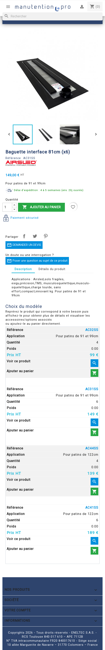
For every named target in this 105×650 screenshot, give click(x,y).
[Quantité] (7, 207)
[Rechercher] (52, 16)
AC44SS (91, 448)
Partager (24, 236)
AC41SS (91, 507)
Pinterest (46, 236)
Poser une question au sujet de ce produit (37, 260)
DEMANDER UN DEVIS (24, 245)
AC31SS (91, 389)
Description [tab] (23, 269)
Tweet (35, 236)
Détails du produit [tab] (52, 269)
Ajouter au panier (41, 207)
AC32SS (91, 330)
